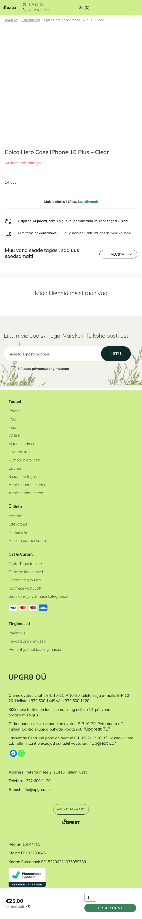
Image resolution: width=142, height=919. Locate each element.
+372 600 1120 (40, 10)
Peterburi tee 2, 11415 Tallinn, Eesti (56, 770)
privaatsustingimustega (50, 369)
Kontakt (15, 514)
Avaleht (11, 19)
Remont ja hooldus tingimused (35, 647)
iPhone (15, 409)
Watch (14, 434)
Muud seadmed (22, 442)
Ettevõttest (18, 522)
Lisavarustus (30, 19)
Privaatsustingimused (27, 639)
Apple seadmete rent (26, 491)
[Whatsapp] (21, 751)
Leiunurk (16, 466)
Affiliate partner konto (27, 539)
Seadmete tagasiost (26, 474)
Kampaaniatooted (24, 458)
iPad (12, 417)
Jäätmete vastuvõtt (25, 586)
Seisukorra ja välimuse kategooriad (38, 594)
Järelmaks (17, 631)
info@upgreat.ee (37, 788)
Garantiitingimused (25, 578)
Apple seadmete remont (29, 483)
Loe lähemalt (88, 201)
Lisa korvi (108, 906)
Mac (12, 425)
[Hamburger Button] (136, 7)
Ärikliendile (18, 530)
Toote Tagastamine (25, 562)
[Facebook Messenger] (13, 751)
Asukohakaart (71, 808)
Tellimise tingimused (26, 570)
